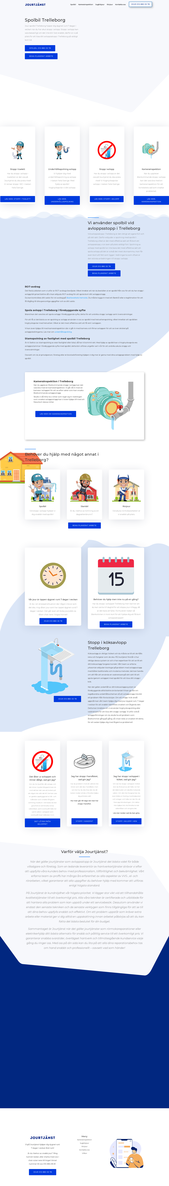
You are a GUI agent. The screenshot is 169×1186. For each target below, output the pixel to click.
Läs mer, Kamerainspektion (151, 202)
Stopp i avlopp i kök (126, 823)
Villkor (84, 1155)
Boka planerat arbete (41, 58)
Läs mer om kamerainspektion (56, 416)
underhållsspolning (63, 334)
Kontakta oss (120, 6)
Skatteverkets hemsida (76, 300)
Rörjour (110, 6)
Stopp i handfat (84, 823)
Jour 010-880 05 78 (140, 5)
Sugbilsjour (99, 6)
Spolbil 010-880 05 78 (40, 50)
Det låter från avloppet (42, 825)
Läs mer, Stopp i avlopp (106, 201)
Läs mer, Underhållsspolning (62, 202)
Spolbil (73, 6)
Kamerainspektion (85, 6)
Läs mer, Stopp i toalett (18, 201)
